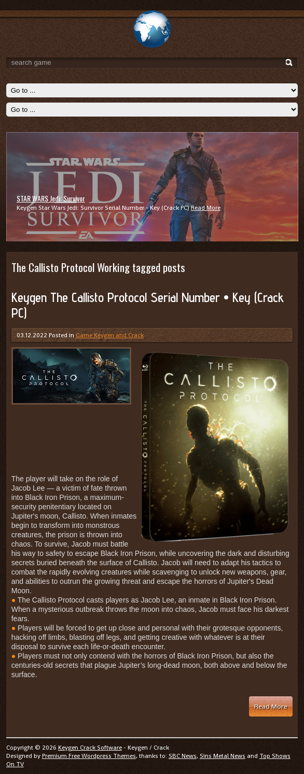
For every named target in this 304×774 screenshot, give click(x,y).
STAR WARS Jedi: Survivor (51, 198)
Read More (205, 208)
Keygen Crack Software (90, 747)
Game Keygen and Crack (110, 335)
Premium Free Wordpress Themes (89, 756)
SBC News (183, 756)
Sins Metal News (222, 756)
